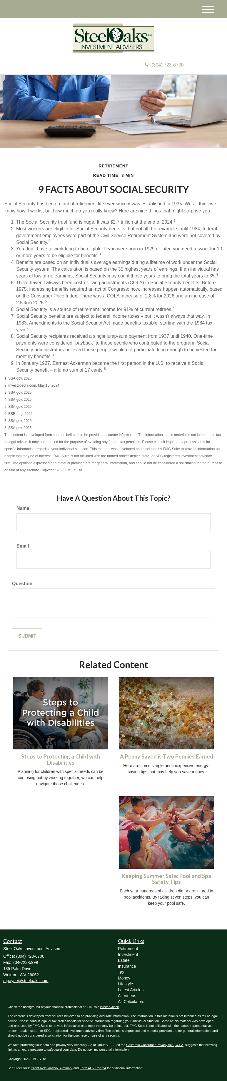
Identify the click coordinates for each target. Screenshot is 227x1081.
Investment (128, 954)
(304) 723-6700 (164, 64)
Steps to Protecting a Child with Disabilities (60, 759)
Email (22, 545)
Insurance (127, 966)
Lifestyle (125, 984)
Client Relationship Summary (52, 1068)
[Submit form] (27, 636)
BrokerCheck (109, 1007)
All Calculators (131, 1001)
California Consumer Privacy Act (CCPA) (155, 1045)
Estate (124, 960)
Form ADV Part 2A (93, 1068)
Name (22, 508)
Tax (121, 972)
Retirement (128, 948)
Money (124, 978)
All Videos (127, 995)
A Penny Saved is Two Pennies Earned (166, 756)
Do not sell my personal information (103, 1049)
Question (22, 583)
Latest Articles (130, 989)
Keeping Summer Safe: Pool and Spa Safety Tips (166, 879)
